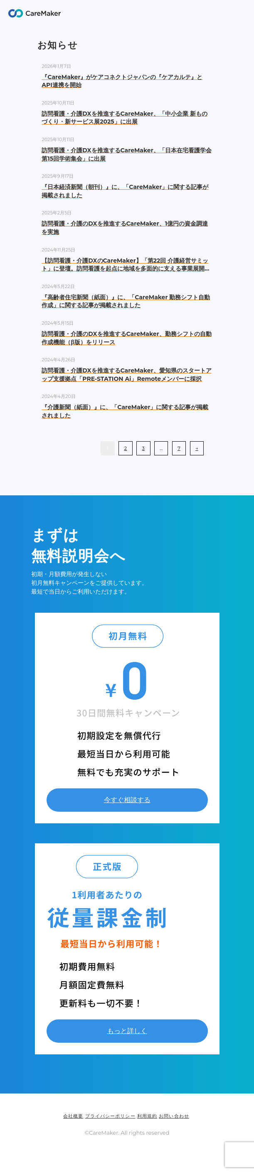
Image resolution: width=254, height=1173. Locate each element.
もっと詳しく (127, 1031)
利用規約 (147, 1116)
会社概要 (73, 1116)
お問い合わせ (174, 1116)
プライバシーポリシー (110, 1116)
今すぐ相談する (127, 800)
